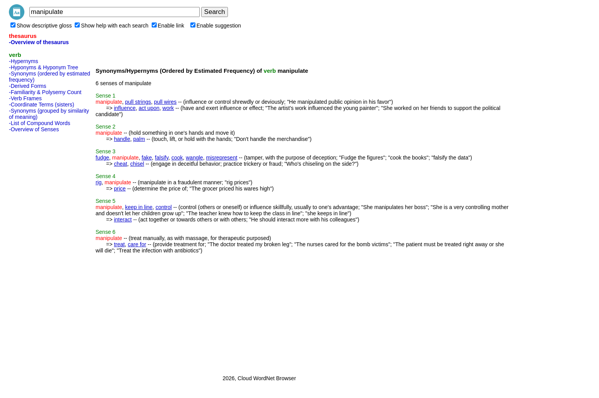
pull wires (165, 102)
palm (139, 139)
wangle (194, 157)
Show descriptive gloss (41, 25)
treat (119, 244)
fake (147, 157)
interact (123, 219)
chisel (137, 164)
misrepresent (221, 157)
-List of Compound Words (39, 123)
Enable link (168, 25)
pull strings (138, 102)
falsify (161, 157)
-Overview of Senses (34, 129)
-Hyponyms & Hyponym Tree (43, 67)
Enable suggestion (215, 25)
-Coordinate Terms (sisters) (41, 104)
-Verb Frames (25, 98)
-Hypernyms (23, 61)
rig (99, 182)
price (119, 188)
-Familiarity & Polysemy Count (45, 92)
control (164, 207)
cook (177, 157)
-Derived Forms (27, 86)
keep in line (138, 207)
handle (122, 139)
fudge (102, 157)
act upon (149, 108)
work (168, 108)
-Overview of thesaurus (39, 42)
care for (137, 244)
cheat (120, 164)
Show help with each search (111, 25)
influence (124, 108)
